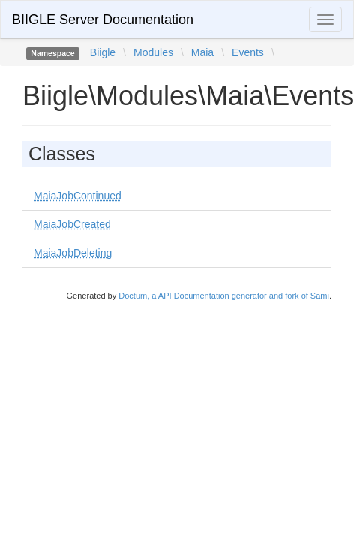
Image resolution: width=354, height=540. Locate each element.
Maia (202, 52)
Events (248, 52)
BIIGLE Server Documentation (103, 19)
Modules (153, 52)
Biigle (103, 52)
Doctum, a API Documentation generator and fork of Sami (223, 295)
